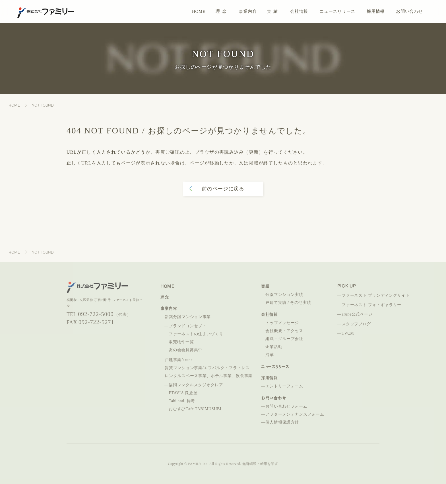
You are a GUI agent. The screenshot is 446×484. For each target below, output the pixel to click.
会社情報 (299, 11)
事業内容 (248, 11)
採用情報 (376, 11)
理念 (222, 11)
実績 (273, 11)
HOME (198, 11)
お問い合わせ (409, 11)
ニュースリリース (337, 11)
